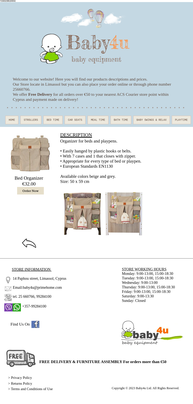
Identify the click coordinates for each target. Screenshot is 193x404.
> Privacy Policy (20, 378)
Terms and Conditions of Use (32, 389)
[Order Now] (30, 190)
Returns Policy (21, 383)
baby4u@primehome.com (42, 287)
